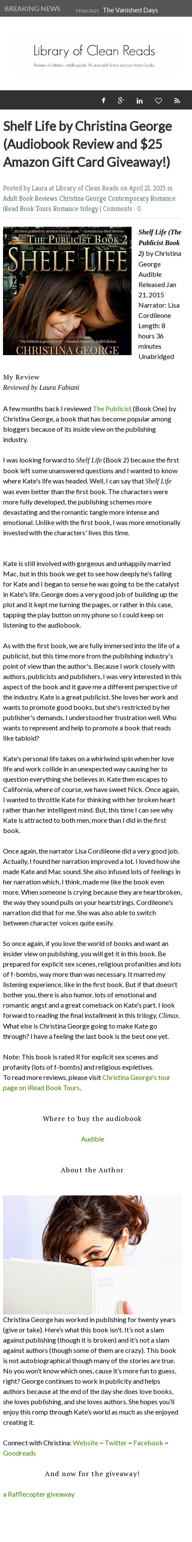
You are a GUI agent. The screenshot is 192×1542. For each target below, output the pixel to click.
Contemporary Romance (142, 198)
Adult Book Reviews (31, 198)
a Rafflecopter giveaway (39, 1494)
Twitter (116, 1442)
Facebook (148, 1442)
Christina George (83, 198)
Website (85, 1442)
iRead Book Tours (28, 208)
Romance (66, 208)
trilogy (90, 208)
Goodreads (19, 1453)
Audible (92, 1139)
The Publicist (112, 408)
